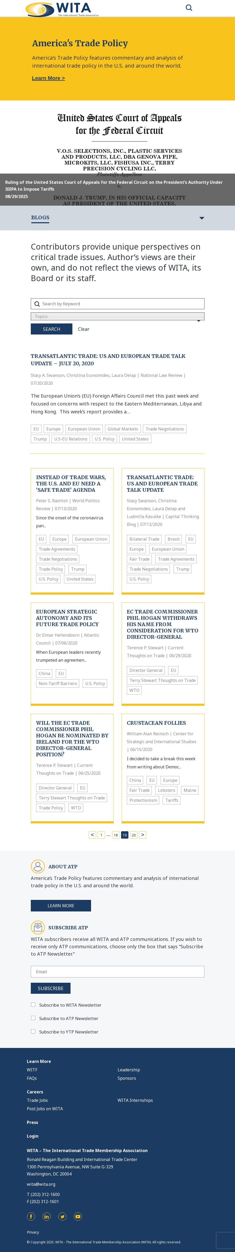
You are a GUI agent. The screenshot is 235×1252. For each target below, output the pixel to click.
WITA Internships (135, 1100)
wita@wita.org (41, 1184)
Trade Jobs (37, 1100)
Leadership (129, 1070)
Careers (35, 1092)
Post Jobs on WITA (45, 1109)
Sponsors (127, 1078)
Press (32, 1122)
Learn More (61, 906)
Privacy (33, 1232)
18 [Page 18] (116, 835)
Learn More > (48, 78)
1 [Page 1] (101, 835)
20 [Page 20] (134, 835)
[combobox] (117, 316)
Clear (83, 329)
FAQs (32, 1078)
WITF (32, 1070)
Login (32, 1136)
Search (51, 329)
